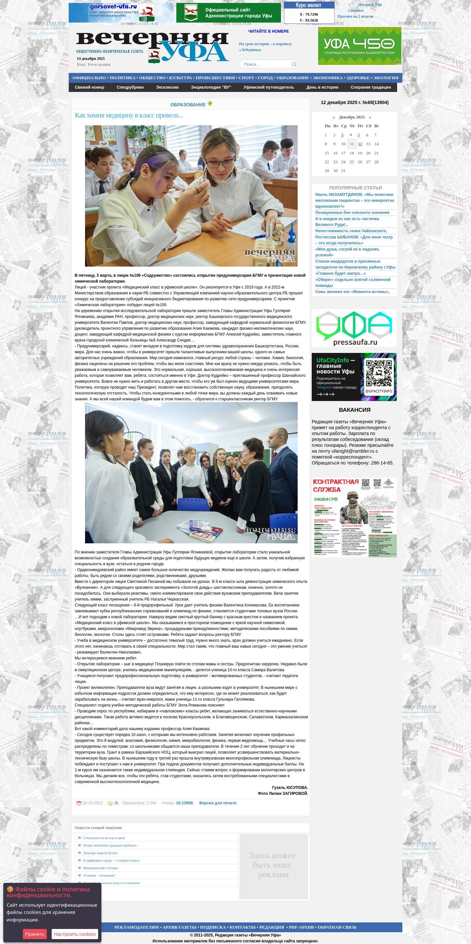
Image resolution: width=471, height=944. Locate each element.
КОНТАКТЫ (243, 927)
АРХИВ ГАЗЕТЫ (180, 927)
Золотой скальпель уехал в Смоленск (111, 883)
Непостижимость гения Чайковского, (351, 231)
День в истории (322, 87)
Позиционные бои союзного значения (352, 212)
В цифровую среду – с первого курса (111, 860)
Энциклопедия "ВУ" (211, 87)
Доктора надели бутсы (100, 853)
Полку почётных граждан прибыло (110, 845)
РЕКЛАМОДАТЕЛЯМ (136, 927)
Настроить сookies (75, 934)
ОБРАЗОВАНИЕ (292, 77)
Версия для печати (217, 803)
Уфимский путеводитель (269, 87)
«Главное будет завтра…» (340, 273)
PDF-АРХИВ (301, 927)
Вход (81, 64)
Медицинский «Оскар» (101, 868)
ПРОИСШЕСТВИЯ (215, 77)
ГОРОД (265, 77)
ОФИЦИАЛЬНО (89, 77)
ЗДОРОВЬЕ (358, 77)
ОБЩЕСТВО (152, 77)
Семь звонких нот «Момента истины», (352, 291)
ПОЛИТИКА (122, 77)
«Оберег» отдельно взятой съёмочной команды (353, 282)
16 (178, 803)
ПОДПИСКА (213, 927)
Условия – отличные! (99, 875)
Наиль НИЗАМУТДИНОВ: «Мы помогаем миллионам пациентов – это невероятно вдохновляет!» (354, 200)
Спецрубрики (130, 87)
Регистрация (99, 64)
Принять (34, 934)
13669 (187, 803)
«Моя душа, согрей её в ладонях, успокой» (347, 252)
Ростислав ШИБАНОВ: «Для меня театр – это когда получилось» (354, 240)
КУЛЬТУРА (180, 77)
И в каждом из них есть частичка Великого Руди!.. (347, 222)
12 (360, 143)
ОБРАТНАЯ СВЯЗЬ (337, 927)
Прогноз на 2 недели (356, 16)
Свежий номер (89, 87)
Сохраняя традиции (371, 87)
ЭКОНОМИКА (328, 77)
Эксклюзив (167, 87)
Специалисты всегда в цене (104, 838)
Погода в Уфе (370, 4)
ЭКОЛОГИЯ (385, 77)
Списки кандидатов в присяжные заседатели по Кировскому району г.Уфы (355, 264)
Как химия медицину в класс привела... (129, 115)
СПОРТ (246, 77)
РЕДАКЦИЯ (271, 927)
